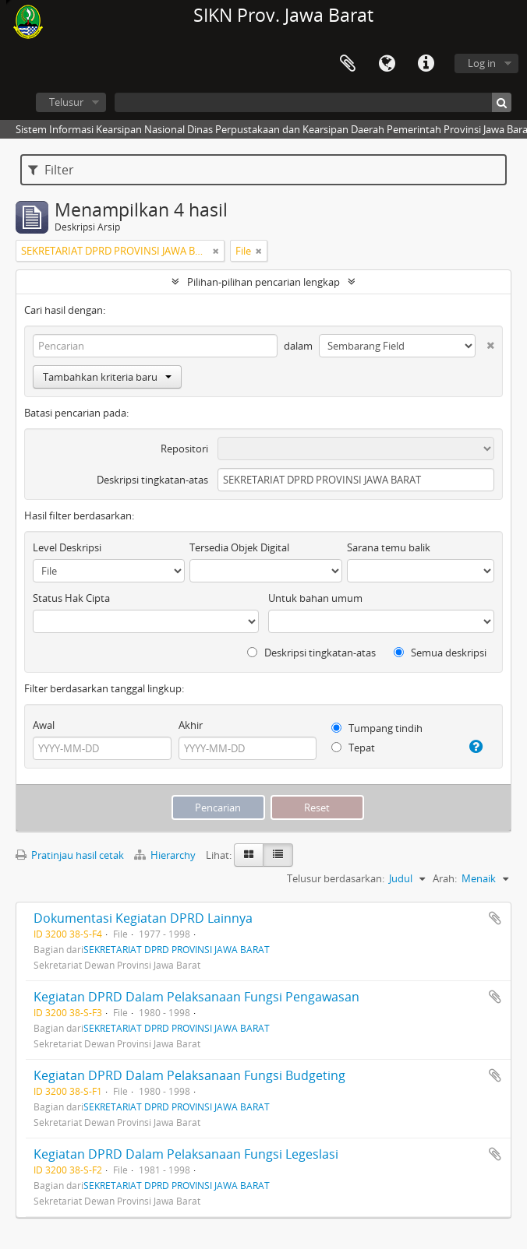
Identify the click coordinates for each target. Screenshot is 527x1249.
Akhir (191, 725)
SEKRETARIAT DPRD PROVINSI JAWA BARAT (176, 949)
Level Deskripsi (67, 547)
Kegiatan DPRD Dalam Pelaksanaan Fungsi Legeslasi (186, 1154)
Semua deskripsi (440, 653)
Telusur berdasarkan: (335, 878)
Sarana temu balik (388, 547)
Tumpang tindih (377, 728)
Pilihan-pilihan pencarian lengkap (263, 282)
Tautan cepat (425, 63)
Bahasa (386, 63)
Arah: (445, 878)
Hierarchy (166, 855)
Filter (51, 169)
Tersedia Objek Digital (239, 547)
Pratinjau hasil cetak (70, 855)
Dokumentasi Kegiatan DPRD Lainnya (143, 918)
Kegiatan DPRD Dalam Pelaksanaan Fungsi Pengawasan (196, 996)
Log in (482, 63)
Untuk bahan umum (315, 598)
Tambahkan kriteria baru (107, 377)
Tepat (353, 748)
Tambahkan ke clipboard (495, 918)
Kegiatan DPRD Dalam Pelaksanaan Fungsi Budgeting (189, 1075)
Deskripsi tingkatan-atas (152, 480)
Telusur (66, 102)
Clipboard (347, 63)
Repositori (184, 449)
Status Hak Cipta (71, 598)
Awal (44, 725)
